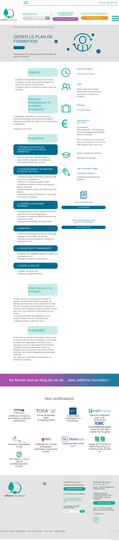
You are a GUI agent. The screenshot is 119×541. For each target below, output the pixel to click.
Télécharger (83, 207)
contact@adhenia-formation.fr (104, 488)
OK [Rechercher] (47, 18)
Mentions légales (21, 531)
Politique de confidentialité (34, 531)
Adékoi (63, 531)
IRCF (51, 531)
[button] (45, 483)
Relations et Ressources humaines (24, 27)
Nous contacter (83, 227)
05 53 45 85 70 (107, 2)
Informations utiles (72, 482)
